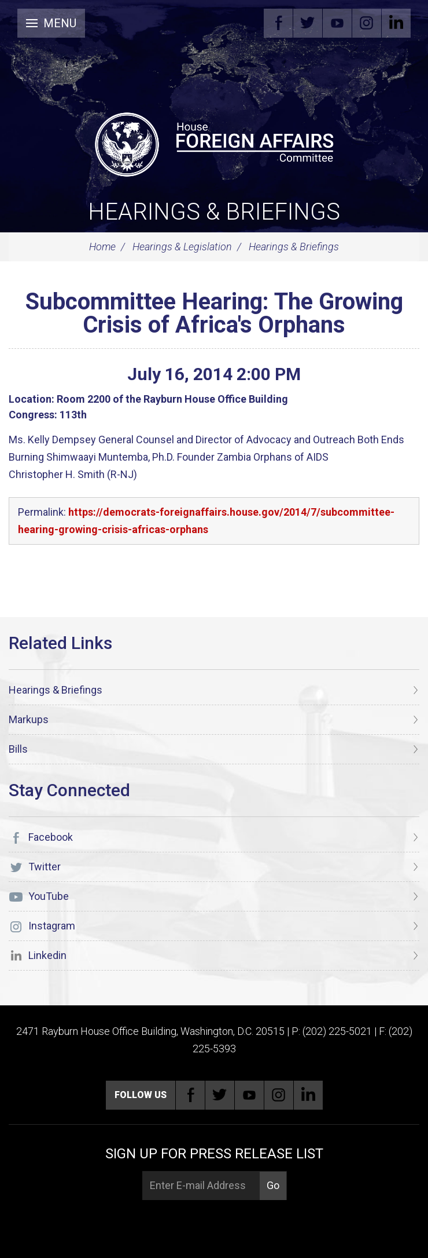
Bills (18, 749)
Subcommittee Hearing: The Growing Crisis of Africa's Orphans (214, 313)
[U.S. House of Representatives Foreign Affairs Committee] (214, 142)
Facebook (278, 23)
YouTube (337, 23)
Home (102, 246)
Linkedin (396, 23)
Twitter (307, 23)
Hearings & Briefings (214, 211)
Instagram (366, 23)
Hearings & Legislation (182, 246)
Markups (29, 719)
